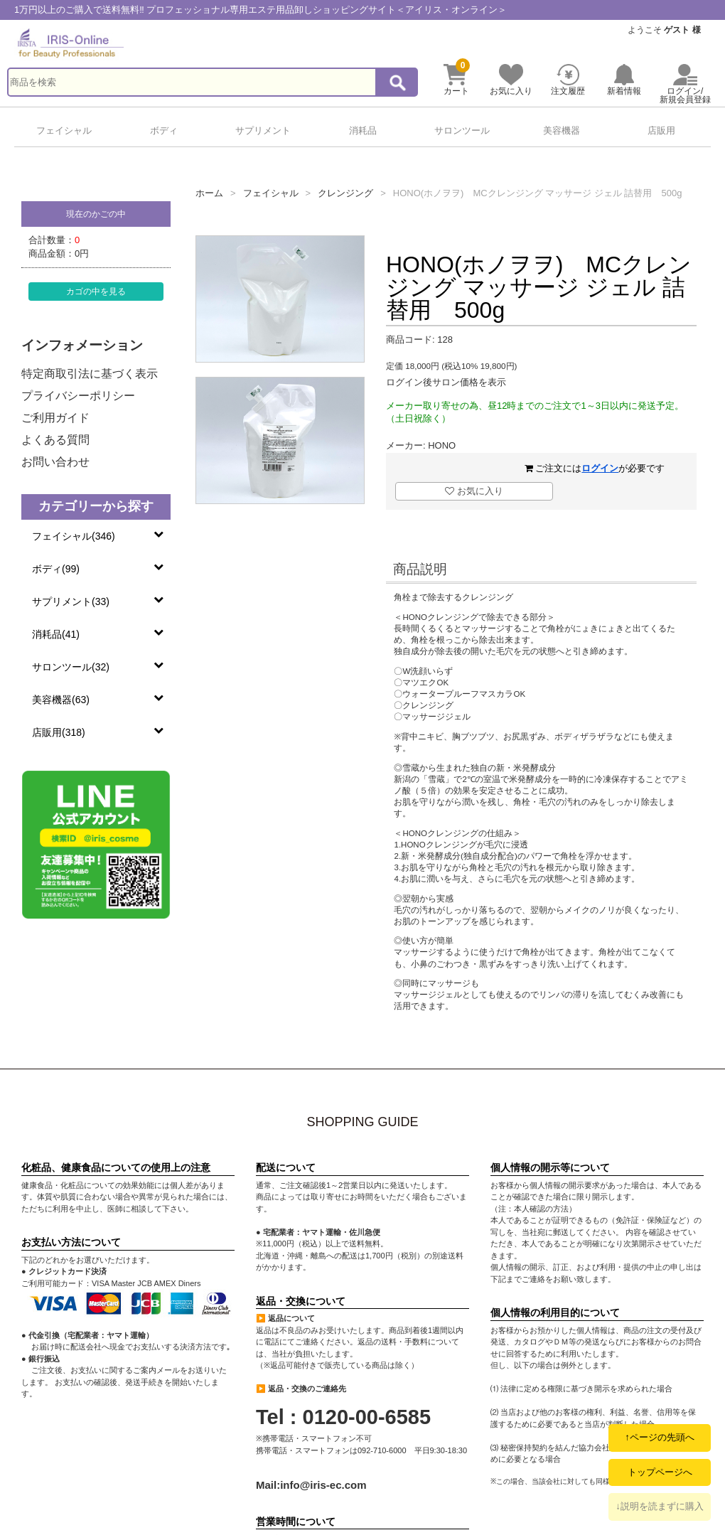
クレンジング (345, 193)
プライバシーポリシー (78, 396)
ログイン (599, 468)
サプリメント (263, 130)
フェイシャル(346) (73, 536)
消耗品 (363, 130)
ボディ (164, 130)
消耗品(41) (56, 634)
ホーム (209, 193)
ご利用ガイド (55, 418)
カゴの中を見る (96, 291)
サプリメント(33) (70, 601)
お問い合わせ (55, 462)
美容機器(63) (61, 699)
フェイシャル (64, 130)
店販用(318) (58, 732)
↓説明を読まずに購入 (660, 1506)
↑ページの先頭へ (659, 1437)
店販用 (661, 130)
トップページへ (660, 1472)
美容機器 (561, 130)
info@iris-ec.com (323, 1485)
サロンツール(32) (70, 667)
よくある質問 (55, 440)
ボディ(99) (56, 568)
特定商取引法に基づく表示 (89, 374)
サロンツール (462, 130)
